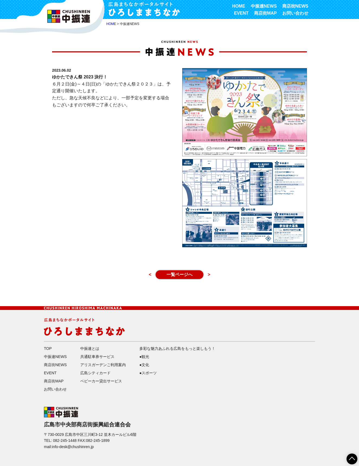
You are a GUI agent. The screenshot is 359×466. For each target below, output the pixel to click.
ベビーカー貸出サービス (101, 381)
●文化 (144, 365)
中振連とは (89, 348)
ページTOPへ (349, 457)
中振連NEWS (264, 6)
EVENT (241, 13)
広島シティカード (95, 373)
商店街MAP (265, 13)
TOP (48, 348)
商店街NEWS (295, 6)
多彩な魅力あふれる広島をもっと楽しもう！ (177, 348)
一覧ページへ (179, 274)
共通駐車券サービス (97, 356)
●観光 (144, 356)
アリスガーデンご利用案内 (103, 365)
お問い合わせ (295, 13)
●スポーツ (148, 373)
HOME (238, 6)
